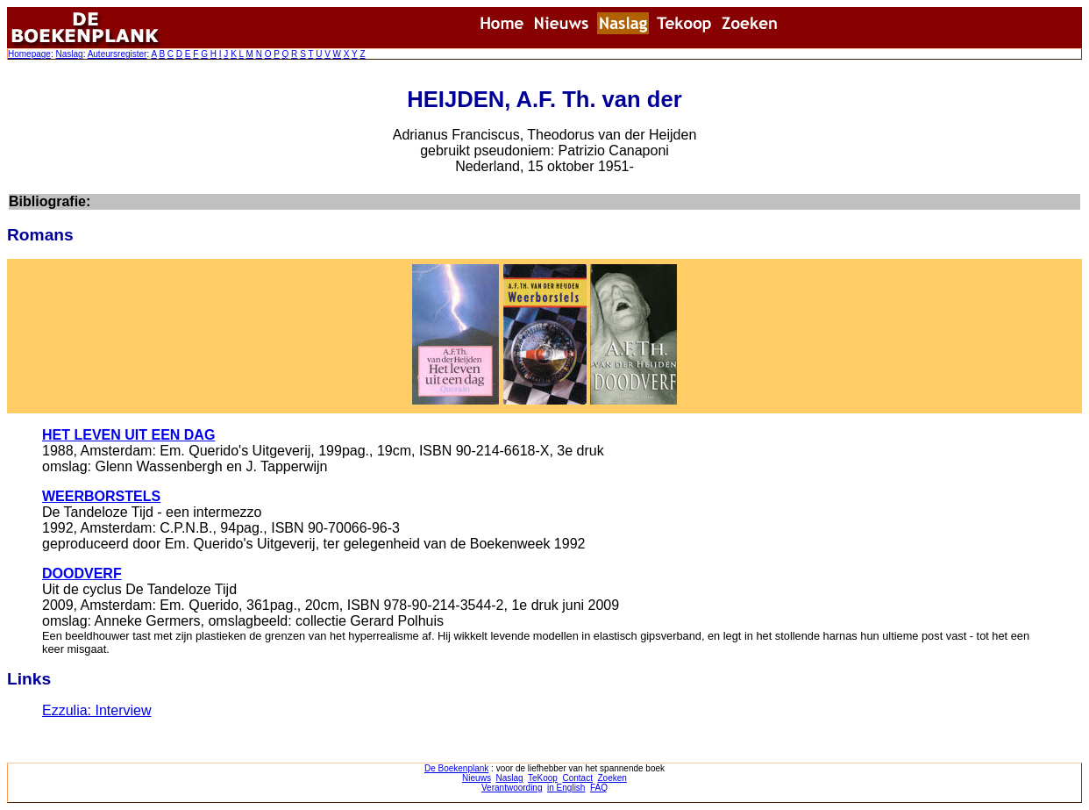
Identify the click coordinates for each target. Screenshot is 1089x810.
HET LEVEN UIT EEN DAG (128, 434)
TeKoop (543, 778)
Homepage (29, 54)
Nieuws (476, 778)
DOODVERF (82, 573)
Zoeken (612, 778)
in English (566, 787)
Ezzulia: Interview (97, 710)
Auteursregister (117, 54)
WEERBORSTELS (101, 496)
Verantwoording (512, 787)
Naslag (68, 54)
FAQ (599, 787)
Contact (577, 778)
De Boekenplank (456, 768)
